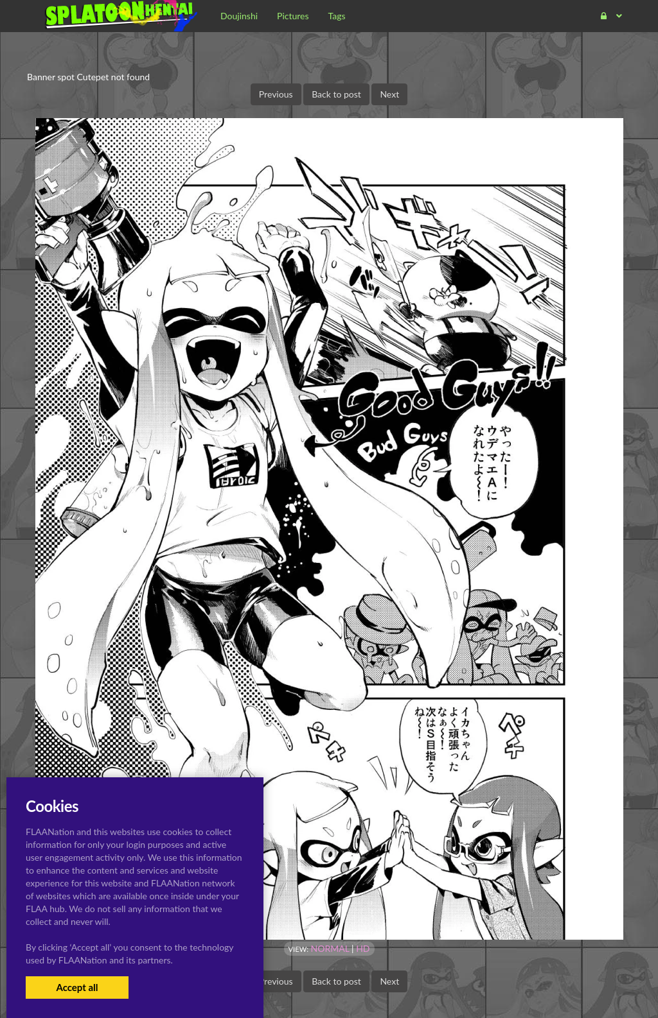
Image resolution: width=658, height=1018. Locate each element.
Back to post (336, 94)
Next (389, 94)
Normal (330, 948)
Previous (276, 94)
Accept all (77, 987)
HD (362, 948)
